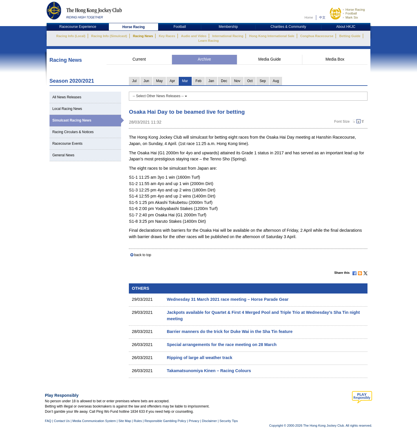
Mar (185, 81)
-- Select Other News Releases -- (160, 96)
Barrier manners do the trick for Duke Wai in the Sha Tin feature (229, 331)
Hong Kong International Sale (271, 36)
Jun (146, 81)
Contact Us (62, 421)
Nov (237, 81)
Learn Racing (208, 40)
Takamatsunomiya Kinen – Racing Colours (209, 370)
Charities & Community (288, 27)
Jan (211, 81)
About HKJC (345, 27)
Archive (204, 59)
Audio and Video (193, 36)
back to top (142, 255)
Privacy (194, 421)
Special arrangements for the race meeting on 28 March (222, 344)
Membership (228, 27)
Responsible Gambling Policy (165, 421)
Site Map (124, 421)
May (159, 81)
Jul (134, 81)
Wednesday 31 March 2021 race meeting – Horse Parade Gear (227, 299)
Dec (224, 81)
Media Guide (269, 59)
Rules (138, 421)
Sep (262, 81)
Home (308, 17)
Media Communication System (94, 421)
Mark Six (351, 17)
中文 (322, 17)
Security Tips (229, 421)
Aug (276, 81)
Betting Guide (349, 36)
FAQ (48, 421)
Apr (172, 81)
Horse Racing (355, 9)
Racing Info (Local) (70, 36)
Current (139, 59)
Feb (198, 81)
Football (351, 13)
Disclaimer (209, 421)
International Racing (227, 36)
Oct (250, 81)
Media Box (334, 59)
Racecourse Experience (77, 27)
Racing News (143, 36)
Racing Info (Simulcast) (109, 36)
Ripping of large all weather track (199, 357)
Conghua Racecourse (317, 36)
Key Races (167, 36)
